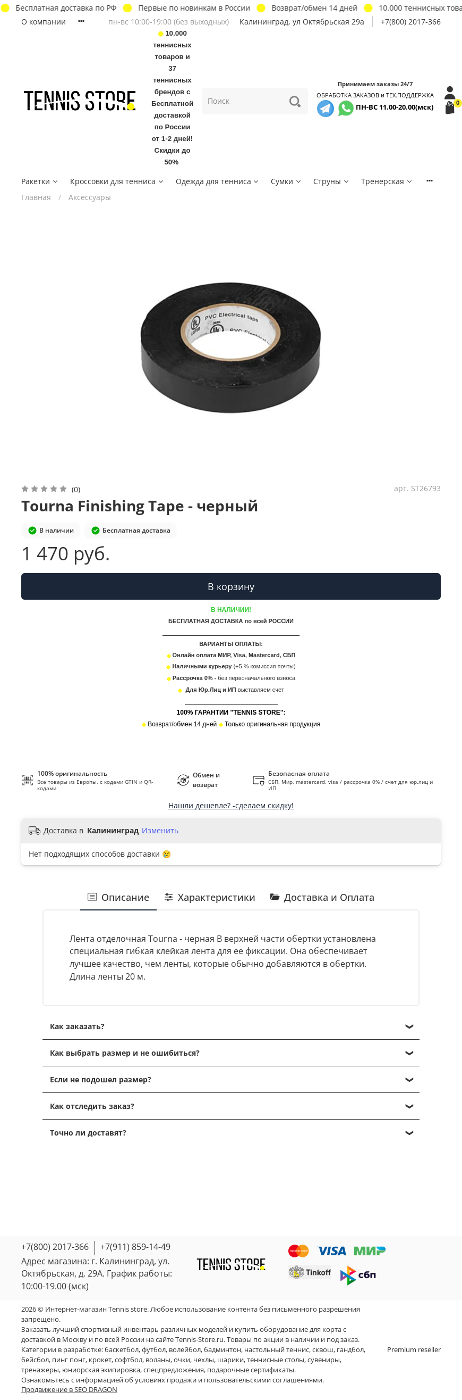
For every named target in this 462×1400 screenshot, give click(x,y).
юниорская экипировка (101, 1369)
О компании (43, 21)
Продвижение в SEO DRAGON (69, 1389)
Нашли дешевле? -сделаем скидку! (231, 805)
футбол (154, 1349)
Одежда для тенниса (218, 181)
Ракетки (40, 181)
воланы (158, 1359)
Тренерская (387, 181)
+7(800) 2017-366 (411, 21)
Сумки (286, 181)
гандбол (350, 1349)
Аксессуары (90, 197)
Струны (331, 181)
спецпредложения (173, 1369)
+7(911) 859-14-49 (135, 1247)
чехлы (203, 1359)
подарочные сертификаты (250, 1369)
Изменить (160, 830)
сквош (322, 1349)
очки (182, 1359)
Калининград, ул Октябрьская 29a (301, 21)
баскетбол (122, 1349)
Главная (36, 197)
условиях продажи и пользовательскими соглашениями (228, 1380)
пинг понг (68, 1359)
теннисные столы (275, 1359)
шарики (230, 1359)
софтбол (128, 1359)
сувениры (323, 1359)
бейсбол (35, 1359)
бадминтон (222, 1349)
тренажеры (40, 1369)
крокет (100, 1359)
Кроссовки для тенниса (117, 181)
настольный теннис (276, 1349)
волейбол (185, 1349)
